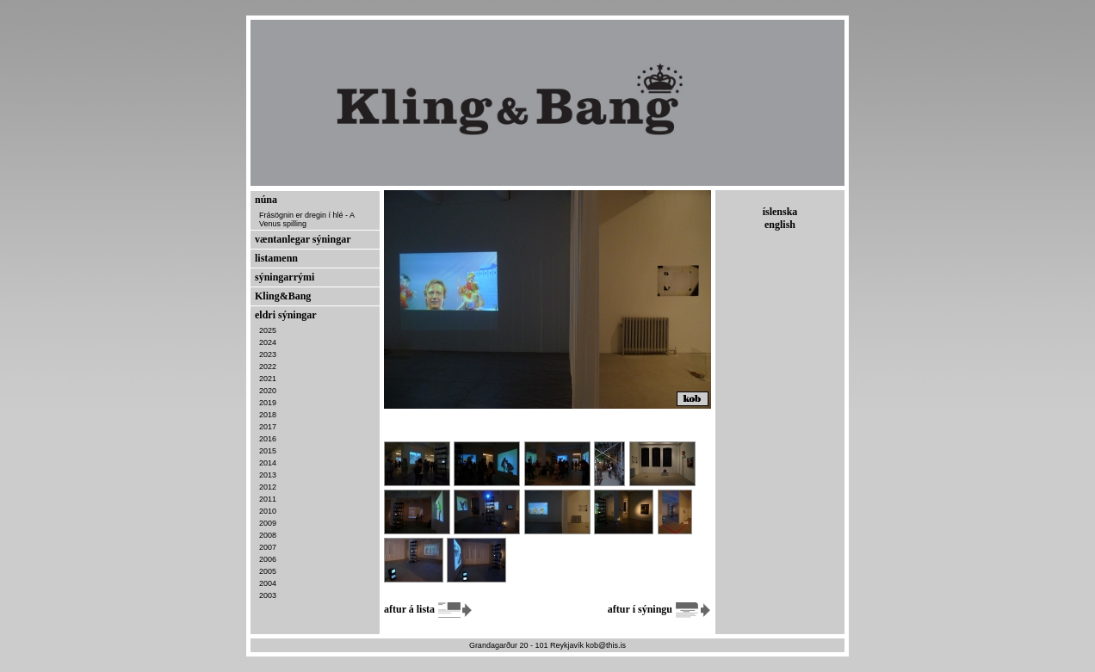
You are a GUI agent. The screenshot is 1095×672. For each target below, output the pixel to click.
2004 (267, 583)
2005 (267, 571)
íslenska (780, 212)
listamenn (276, 258)
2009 (267, 523)
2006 (267, 559)
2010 (267, 511)
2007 (267, 547)
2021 (267, 378)
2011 (267, 499)
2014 (267, 463)
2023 (267, 354)
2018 (267, 414)
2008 (267, 535)
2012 (267, 487)
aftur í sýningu (659, 609)
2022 (267, 366)
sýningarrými (284, 277)
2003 (267, 595)
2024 (267, 342)
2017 (267, 426)
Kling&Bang (283, 296)
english (779, 225)
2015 (267, 451)
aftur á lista (428, 609)
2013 (267, 475)
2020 (267, 390)
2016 (267, 439)
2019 (267, 402)
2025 (267, 330)
